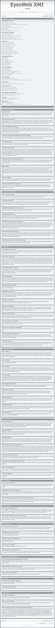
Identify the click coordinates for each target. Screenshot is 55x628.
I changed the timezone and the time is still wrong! (11, 35)
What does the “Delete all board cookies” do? (10, 30)
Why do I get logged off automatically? (9, 23)
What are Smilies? (5, 59)
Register (22, 12)
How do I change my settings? (7, 33)
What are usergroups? (6, 70)
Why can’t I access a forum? (7, 48)
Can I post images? (5, 60)
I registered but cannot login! (7, 26)
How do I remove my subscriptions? (8, 95)
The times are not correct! (7, 34)
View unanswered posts (5, 14)
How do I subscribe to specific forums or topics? (11, 94)
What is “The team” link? (6, 75)
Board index (4, 16)
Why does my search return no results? (9, 87)
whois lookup (28, 610)
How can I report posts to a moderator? (9, 51)
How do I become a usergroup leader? (9, 72)
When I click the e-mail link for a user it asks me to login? (12, 39)
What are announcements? (7, 62)
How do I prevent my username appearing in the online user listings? (15, 24)
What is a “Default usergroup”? (7, 74)
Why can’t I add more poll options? (8, 46)
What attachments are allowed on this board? (10, 98)
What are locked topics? (6, 64)
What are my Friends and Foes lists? (9, 82)
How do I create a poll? (6, 45)
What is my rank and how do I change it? (9, 38)
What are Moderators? (6, 69)
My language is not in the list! (7, 36)
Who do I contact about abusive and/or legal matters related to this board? (16, 104)
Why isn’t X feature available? (7, 103)
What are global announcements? (8, 61)
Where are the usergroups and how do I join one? (11, 71)
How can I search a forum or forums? (9, 86)
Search (29, 12)
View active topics (12, 14)
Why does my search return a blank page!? (10, 88)
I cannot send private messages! (8, 78)
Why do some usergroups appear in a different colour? (12, 73)
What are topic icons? (6, 65)
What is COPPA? (5, 28)
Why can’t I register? (6, 29)
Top (2, 124)
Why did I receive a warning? (7, 50)
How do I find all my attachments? (8, 99)
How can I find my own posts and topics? (9, 90)
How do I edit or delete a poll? (7, 47)
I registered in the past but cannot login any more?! (11, 27)
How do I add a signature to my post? (9, 44)
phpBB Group (33, 596)
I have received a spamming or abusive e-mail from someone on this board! (16, 80)
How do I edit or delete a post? (7, 43)
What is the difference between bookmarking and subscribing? (13, 93)
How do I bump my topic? (6, 54)
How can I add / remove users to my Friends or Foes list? (12, 83)
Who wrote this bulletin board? (7, 102)
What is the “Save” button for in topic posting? (10, 52)
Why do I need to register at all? (8, 22)
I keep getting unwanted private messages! (10, 79)
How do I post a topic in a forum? (8, 42)
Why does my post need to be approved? (9, 53)
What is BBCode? (5, 57)
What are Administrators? (6, 68)
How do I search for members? (7, 89)
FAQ (26, 12)
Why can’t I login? (5, 21)
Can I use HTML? (5, 58)
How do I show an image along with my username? (11, 37)
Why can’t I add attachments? (7, 49)
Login (33, 12)
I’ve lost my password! (6, 25)
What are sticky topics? (6, 63)
